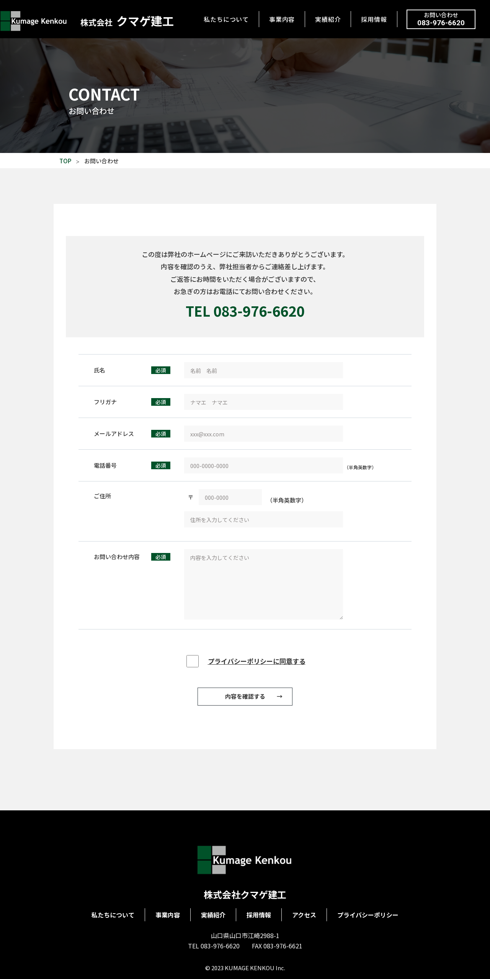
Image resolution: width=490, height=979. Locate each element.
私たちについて (226, 19)
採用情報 (374, 19)
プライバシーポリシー (368, 914)
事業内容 (282, 19)
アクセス (304, 914)
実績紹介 (328, 19)
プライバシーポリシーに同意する (256, 661)
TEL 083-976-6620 (245, 310)
